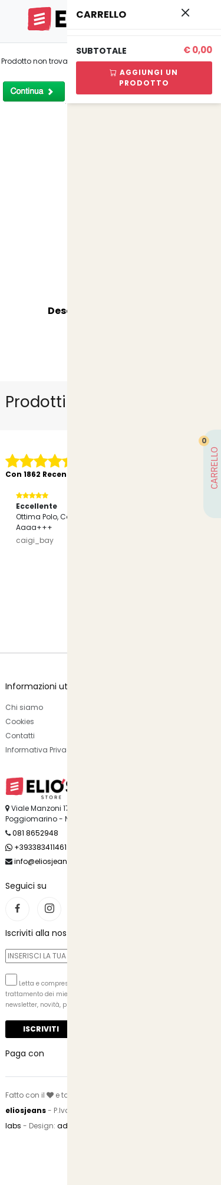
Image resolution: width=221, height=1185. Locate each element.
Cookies (19, 721)
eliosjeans (25, 1110)
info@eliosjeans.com (52, 861)
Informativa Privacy (40, 750)
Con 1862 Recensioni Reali (56, 474)
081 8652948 (35, 833)
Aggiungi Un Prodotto (144, 77)
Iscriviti (41, 1029)
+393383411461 (36, 847)
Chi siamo (24, 707)
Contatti (20, 736)
